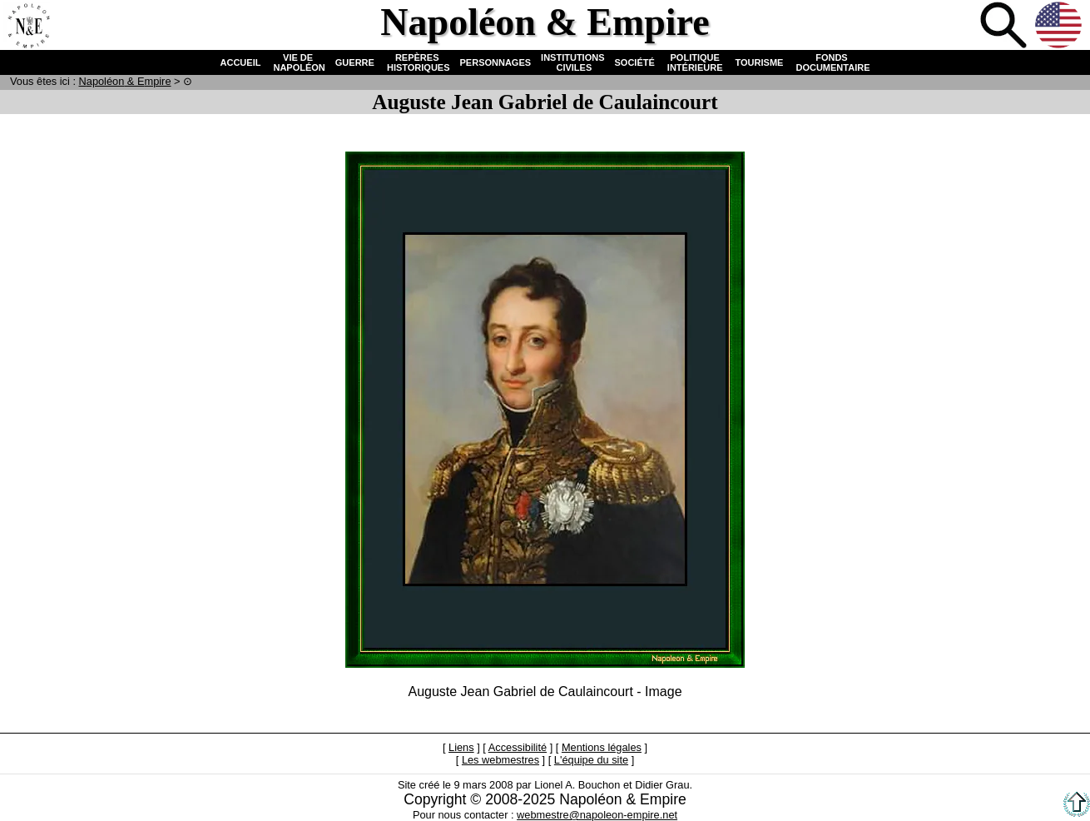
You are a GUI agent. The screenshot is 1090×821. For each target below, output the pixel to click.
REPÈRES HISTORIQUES (417, 62)
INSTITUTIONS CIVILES (572, 62)
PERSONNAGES (496, 62)
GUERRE (354, 62)
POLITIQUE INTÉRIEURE (695, 62)
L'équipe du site (591, 760)
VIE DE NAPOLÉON (297, 62)
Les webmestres (500, 760)
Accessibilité (517, 747)
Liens (461, 747)
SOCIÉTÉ (635, 62)
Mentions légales (602, 747)
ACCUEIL (240, 62)
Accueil (28, 27)
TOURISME (760, 62)
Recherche (1005, 27)
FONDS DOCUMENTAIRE (831, 62)
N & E (125, 81)
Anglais (1060, 27)
